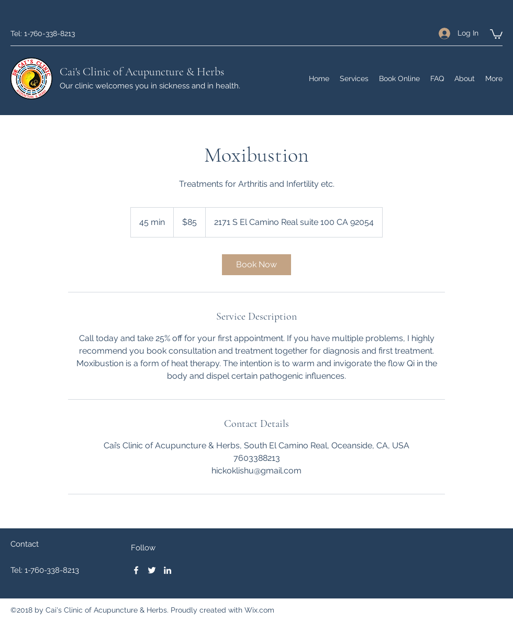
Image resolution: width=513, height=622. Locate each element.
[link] (256, 264)
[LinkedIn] (167, 570)
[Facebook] (136, 570)
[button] (496, 33)
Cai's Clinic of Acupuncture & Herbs (142, 71)
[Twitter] (152, 570)
